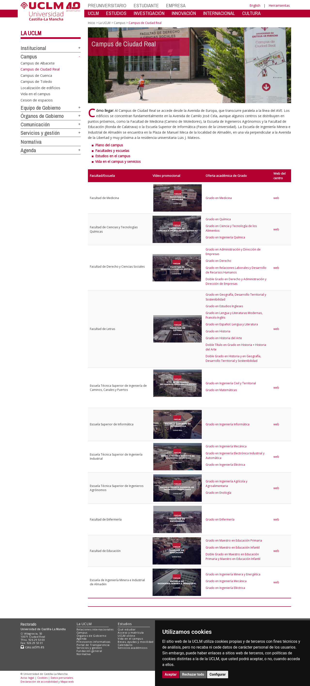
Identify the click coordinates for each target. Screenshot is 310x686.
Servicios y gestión (40, 132)
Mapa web (67, 681)
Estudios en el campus (112, 156)
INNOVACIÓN (184, 13)
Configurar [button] (217, 674)
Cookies (42, 677)
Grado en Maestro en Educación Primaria (234, 540)
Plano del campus (109, 145)
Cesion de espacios (37, 99)
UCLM (93, 13)
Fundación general (89, 651)
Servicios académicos (132, 648)
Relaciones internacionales (95, 629)
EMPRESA (176, 5)
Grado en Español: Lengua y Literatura (232, 324)
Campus (29, 56)
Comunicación (35, 124)
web (276, 198)
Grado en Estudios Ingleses (224, 306)
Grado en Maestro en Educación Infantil (233, 547)
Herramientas (279, 5)
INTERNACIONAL (219, 13)
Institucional (33, 48)
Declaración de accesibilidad (39, 681)
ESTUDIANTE (146, 5)
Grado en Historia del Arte (224, 338)
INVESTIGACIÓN (149, 13)
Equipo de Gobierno (41, 107)
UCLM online (126, 635)
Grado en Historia (218, 331)
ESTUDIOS (116, 13)
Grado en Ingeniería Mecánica (226, 446)
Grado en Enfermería (220, 519)
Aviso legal (27, 677)
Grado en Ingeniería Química (225, 237)
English (254, 5)
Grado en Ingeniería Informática (227, 424)
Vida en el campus (35, 93)
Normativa (31, 141)
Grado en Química (218, 219)
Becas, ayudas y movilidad (135, 641)
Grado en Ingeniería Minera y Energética (233, 574)
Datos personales (62, 677)
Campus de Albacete (38, 63)
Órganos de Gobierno (42, 116)
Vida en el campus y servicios (118, 161)
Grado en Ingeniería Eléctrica (225, 465)
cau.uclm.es (32, 647)
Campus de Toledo (36, 81)
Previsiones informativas (93, 641)
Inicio (91, 23)
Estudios (125, 624)
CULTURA (251, 13)
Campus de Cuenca (36, 75)
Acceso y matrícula (131, 632)
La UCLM (31, 33)
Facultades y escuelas (112, 150)
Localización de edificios (40, 87)
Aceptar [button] (171, 674)
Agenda (28, 150)
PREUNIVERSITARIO (107, 5)
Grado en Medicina (219, 198)
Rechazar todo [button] (193, 674)
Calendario (125, 645)
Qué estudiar (127, 629)
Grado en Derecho (218, 261)
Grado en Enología (218, 493)
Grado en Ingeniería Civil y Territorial (231, 383)
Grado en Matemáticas (221, 390)
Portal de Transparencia (93, 645)
